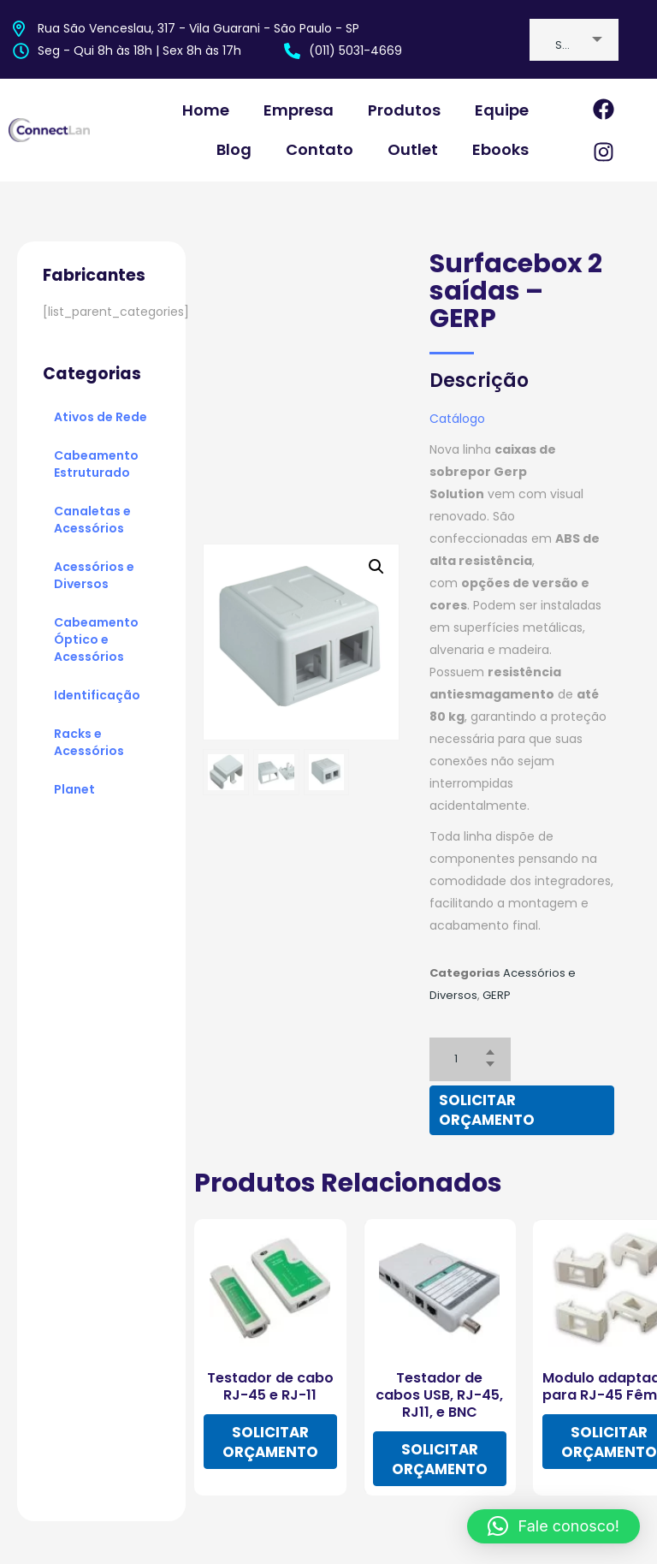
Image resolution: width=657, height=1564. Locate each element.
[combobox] (574, 40)
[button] (553, 1526)
